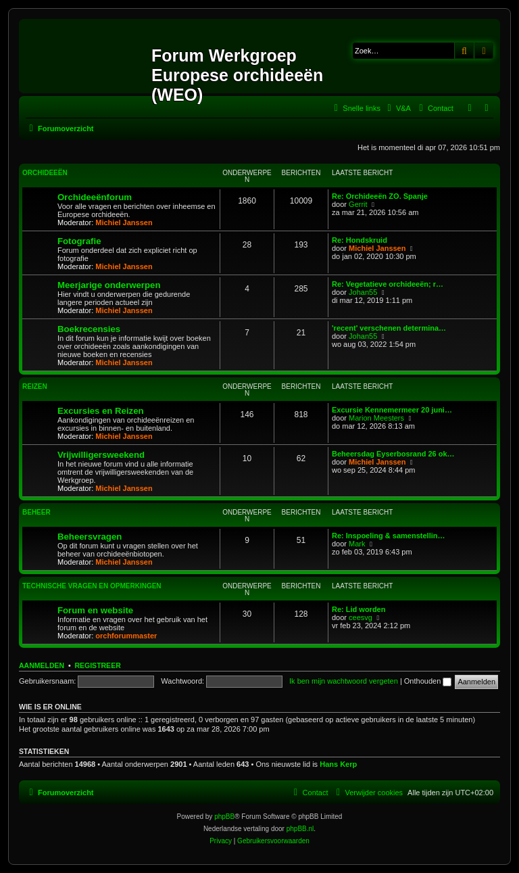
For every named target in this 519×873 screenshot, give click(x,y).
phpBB (224, 816)
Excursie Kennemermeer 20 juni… (392, 410)
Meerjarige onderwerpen (108, 285)
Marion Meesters (376, 418)
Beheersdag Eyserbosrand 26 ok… (393, 454)
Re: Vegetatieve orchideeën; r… (387, 284)
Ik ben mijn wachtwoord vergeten (343, 681)
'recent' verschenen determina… (389, 328)
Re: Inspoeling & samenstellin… (388, 536)
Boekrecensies (88, 329)
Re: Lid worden (358, 609)
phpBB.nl (300, 828)
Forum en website (95, 610)
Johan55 (363, 292)
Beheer (36, 512)
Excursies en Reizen (100, 411)
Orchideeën (45, 172)
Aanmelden (41, 665)
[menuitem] (397, 108)
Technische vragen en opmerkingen (92, 586)
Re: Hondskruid (359, 240)
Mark (357, 544)
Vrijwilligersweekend (101, 455)
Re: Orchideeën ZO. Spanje (380, 196)
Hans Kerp (338, 764)
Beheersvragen (89, 537)
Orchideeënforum (94, 197)
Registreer (97, 665)
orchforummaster (126, 636)
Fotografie (79, 241)
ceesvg (360, 617)
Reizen (34, 386)
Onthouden (428, 681)
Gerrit (358, 204)
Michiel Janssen (123, 222)
